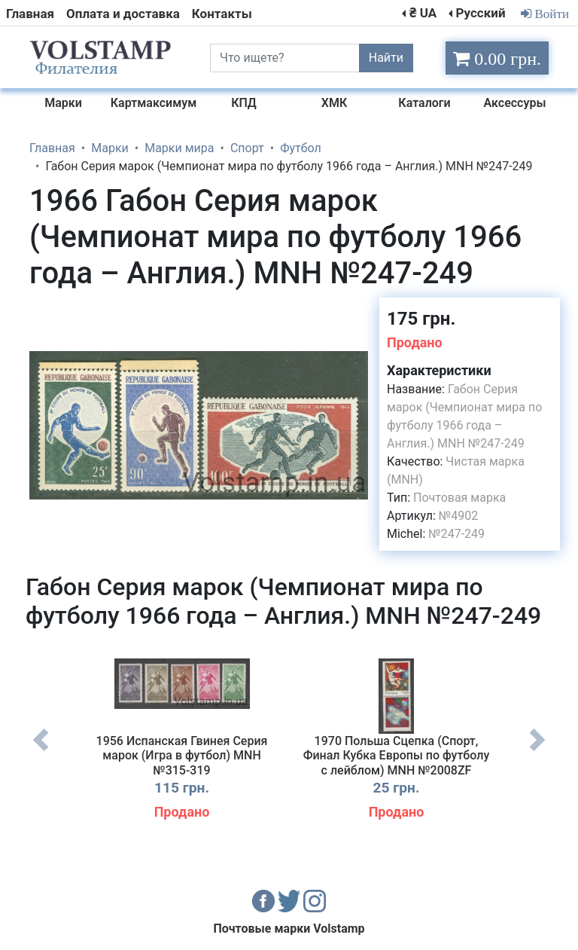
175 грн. (421, 318)
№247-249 (456, 534)
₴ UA (423, 12)
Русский (480, 12)
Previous (40, 751)
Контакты (222, 13)
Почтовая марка (459, 497)
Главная (30, 13)
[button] (354, 311)
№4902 (458, 516)
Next (537, 751)
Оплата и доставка (123, 13)
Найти (386, 57)
